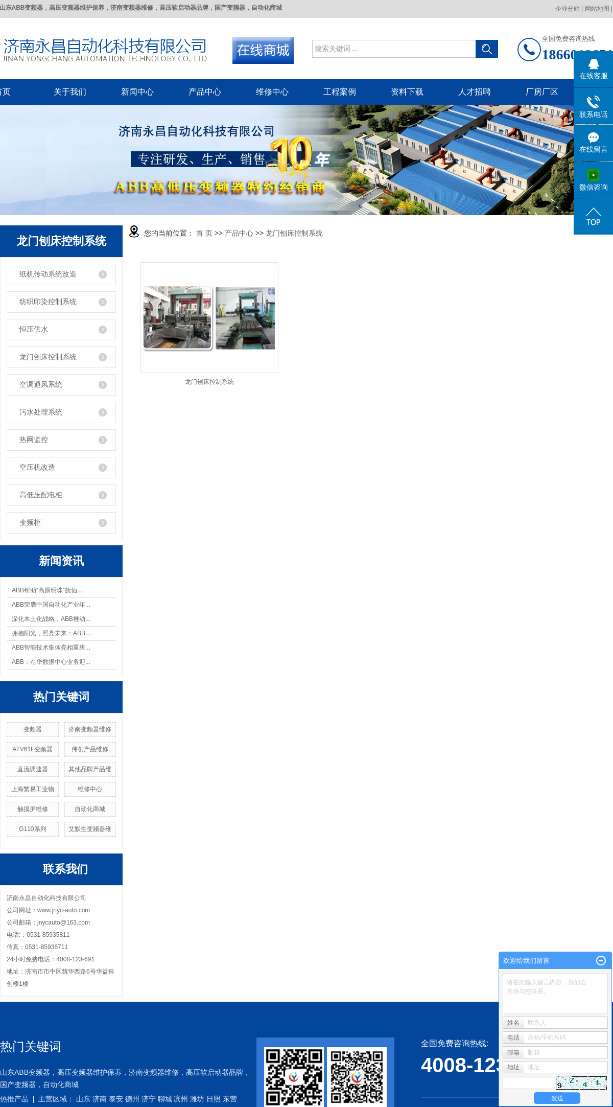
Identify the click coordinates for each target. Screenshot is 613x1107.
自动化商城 (90, 809)
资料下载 (407, 91)
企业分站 (567, 8)
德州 (132, 1099)
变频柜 (30, 522)
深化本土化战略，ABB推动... (51, 618)
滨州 (181, 1099)
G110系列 (32, 829)
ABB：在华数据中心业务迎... (51, 661)
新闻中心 (137, 91)
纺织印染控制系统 (48, 302)
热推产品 (14, 1099)
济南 (99, 1099)
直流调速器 (32, 769)
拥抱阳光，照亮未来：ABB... (51, 633)
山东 (83, 1099)
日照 (213, 1099)
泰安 (116, 1099)
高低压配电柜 (40, 495)
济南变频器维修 (89, 729)
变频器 (32, 729)
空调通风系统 (40, 384)
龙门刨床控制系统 (48, 357)
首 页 (204, 233)
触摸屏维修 (32, 809)
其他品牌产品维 (89, 769)
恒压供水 (33, 329)
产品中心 (204, 91)
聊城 (165, 1099)
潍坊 (197, 1099)
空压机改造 (37, 467)
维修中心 (272, 91)
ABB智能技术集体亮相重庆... (51, 647)
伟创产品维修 (90, 749)
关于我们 (70, 91)
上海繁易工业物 (32, 789)
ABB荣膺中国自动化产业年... (51, 604)
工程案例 (339, 91)
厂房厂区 (542, 91)
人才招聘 (474, 91)
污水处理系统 (40, 412)
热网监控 (33, 440)
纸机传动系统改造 (48, 274)
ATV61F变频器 (32, 749)
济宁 (149, 1099)
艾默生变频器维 (89, 829)
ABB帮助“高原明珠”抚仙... (47, 590)
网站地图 (597, 8)
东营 (230, 1099)
